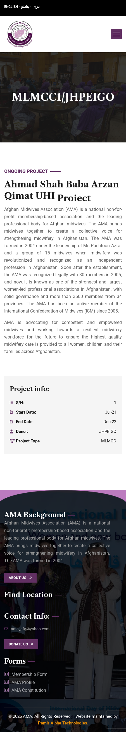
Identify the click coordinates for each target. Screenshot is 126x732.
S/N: (20, 402)
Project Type (28, 441)
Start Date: (26, 412)
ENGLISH (11, 7)
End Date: (25, 421)
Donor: (22, 431)
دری (36, 6)
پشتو (25, 6)
